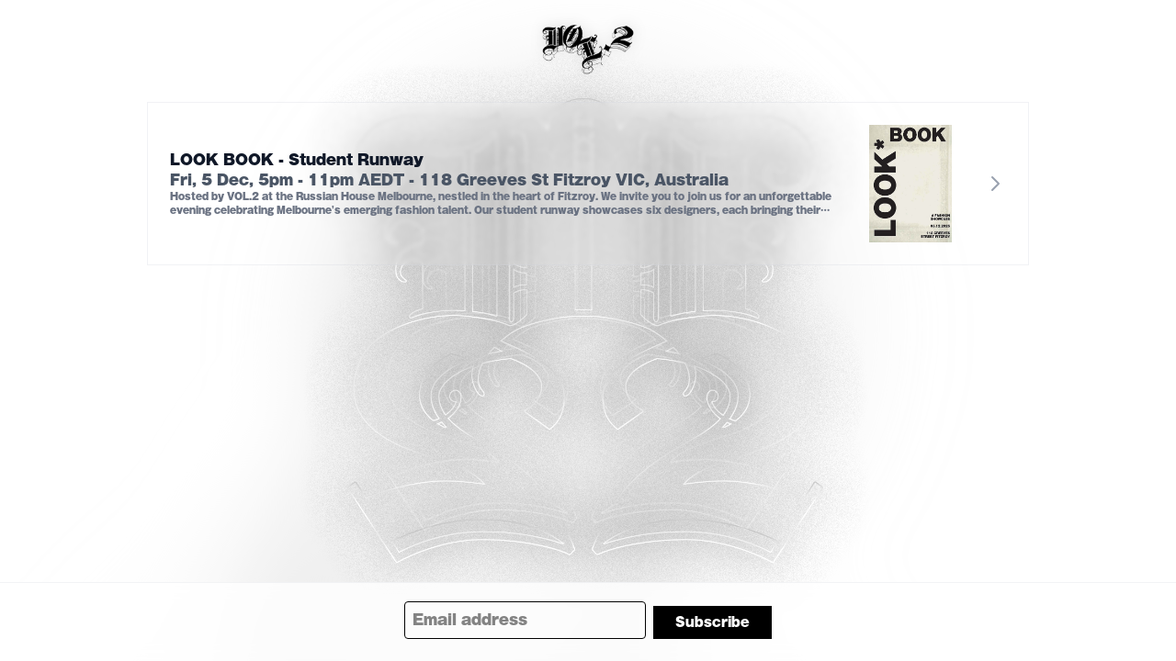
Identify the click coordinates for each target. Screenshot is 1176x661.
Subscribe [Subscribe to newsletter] (712, 622)
